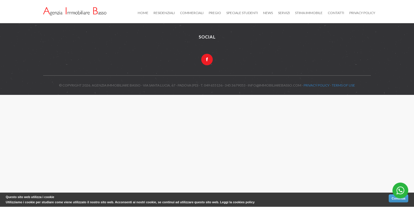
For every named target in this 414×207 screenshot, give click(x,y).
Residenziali (164, 13)
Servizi (284, 13)
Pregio (215, 13)
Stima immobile (309, 13)
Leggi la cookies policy (237, 202)
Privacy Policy (362, 13)
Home (143, 13)
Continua (398, 198)
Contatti (336, 13)
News (268, 13)
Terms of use (343, 85)
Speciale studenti (242, 13)
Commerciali (192, 13)
